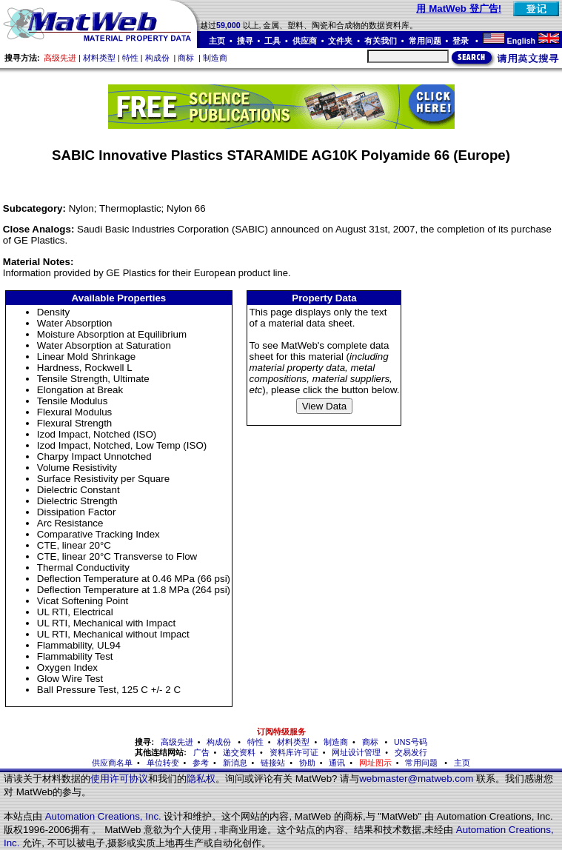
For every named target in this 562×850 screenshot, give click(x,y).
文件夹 (340, 40)
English (521, 40)
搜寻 (245, 40)
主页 (217, 40)
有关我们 (380, 40)
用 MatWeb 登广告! (458, 8)
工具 (272, 40)
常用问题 (425, 40)
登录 (461, 40)
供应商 (304, 40)
